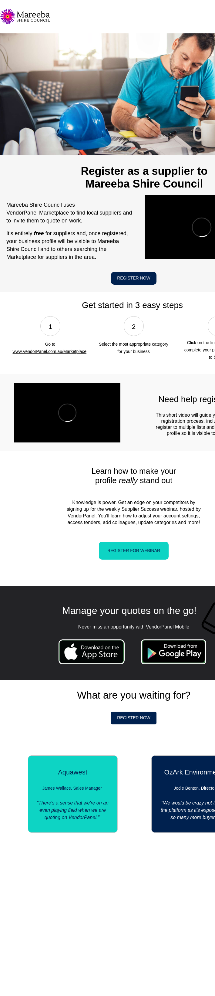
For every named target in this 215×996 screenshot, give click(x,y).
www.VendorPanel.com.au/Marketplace (49, 351)
